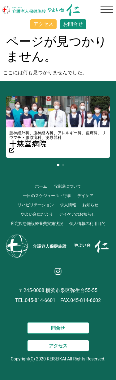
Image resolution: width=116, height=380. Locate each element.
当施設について (67, 186)
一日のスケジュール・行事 (47, 195)
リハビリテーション (36, 205)
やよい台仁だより (37, 214)
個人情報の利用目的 (87, 223)
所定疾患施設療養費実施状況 (37, 223)
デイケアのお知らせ (77, 214)
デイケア (85, 195)
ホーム (41, 186)
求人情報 (68, 205)
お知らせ (90, 205)
